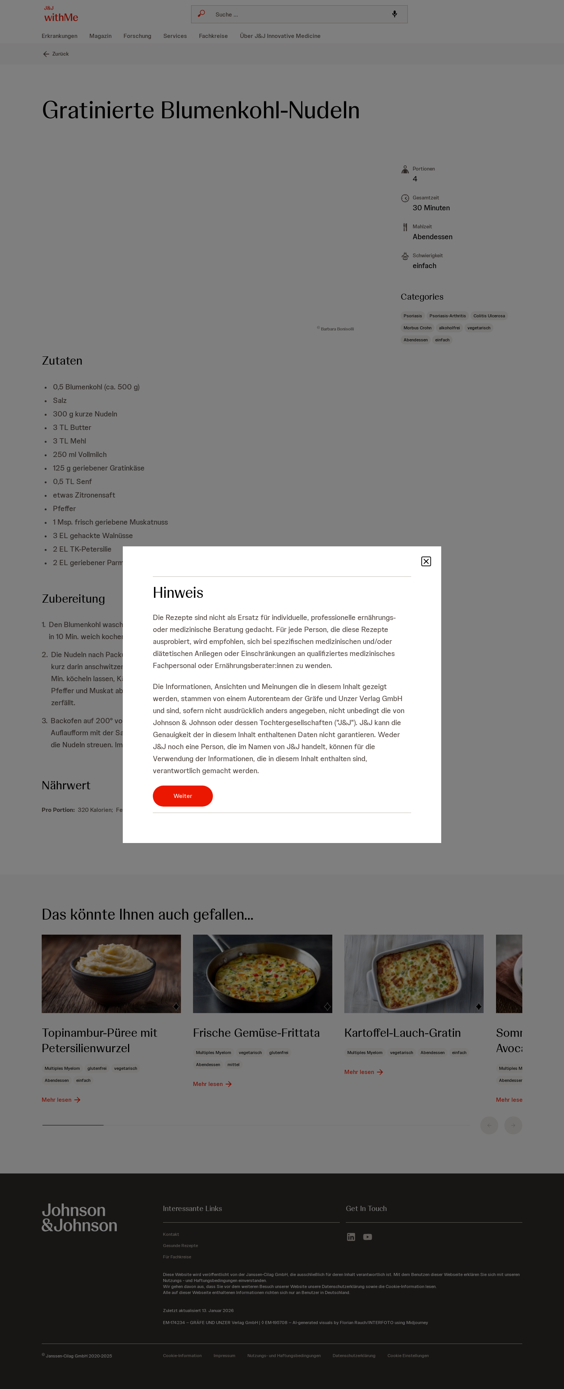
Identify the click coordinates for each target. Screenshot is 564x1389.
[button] (426, 567)
